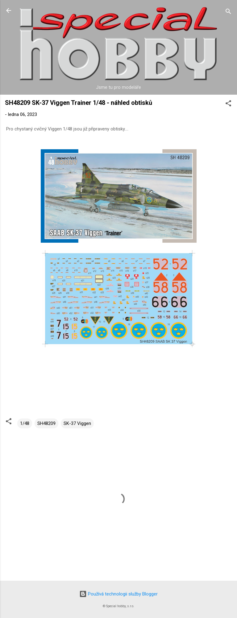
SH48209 (46, 423)
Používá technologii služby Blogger (118, 594)
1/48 (24, 423)
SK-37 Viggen (77, 423)
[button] (228, 104)
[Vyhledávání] (228, 12)
